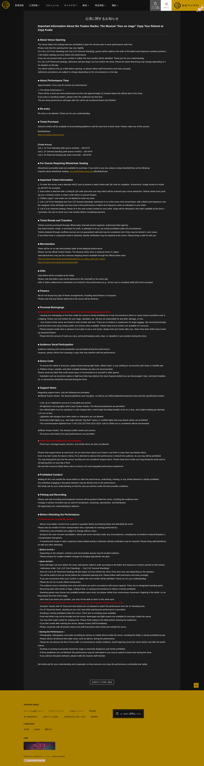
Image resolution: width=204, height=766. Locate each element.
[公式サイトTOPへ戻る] (195, 686)
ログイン (166, 5)
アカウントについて (56, 710)
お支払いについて (77, 710)
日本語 (27, 728)
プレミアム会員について (33, 710)
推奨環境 (94, 715)
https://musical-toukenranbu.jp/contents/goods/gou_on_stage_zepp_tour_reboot (74, 258)
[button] (34, 5)
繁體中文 (50, 728)
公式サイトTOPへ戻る (102, 682)
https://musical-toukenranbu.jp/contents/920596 (59, 262)
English (37, 728)
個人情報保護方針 (31, 715)
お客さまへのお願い (51, 715)
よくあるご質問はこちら (128, 713)
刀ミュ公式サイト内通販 (155, 5)
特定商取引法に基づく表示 (74, 715)
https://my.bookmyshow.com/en (52, 135)
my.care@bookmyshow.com (82, 171)
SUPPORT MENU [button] (31, 704)
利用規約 (92, 710)
